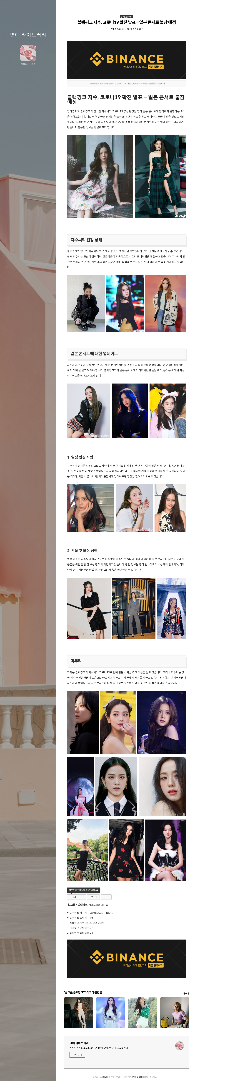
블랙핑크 (97, 905)
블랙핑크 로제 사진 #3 (95, 928)
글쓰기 (9, 1074)
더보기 (200, 993)
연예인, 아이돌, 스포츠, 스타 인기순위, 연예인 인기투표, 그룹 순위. (113, 1048)
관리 (46, 1074)
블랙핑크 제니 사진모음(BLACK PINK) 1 (105, 912)
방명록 (22, 1074)
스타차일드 (118, 1077)
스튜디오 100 (150, 1077)
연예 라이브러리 (28, 34)
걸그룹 (85, 905)
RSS (34, 1074)
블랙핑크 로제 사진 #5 (95, 917)
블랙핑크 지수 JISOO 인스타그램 (101, 923)
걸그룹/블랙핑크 (140, 17)
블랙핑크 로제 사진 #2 (95, 933)
